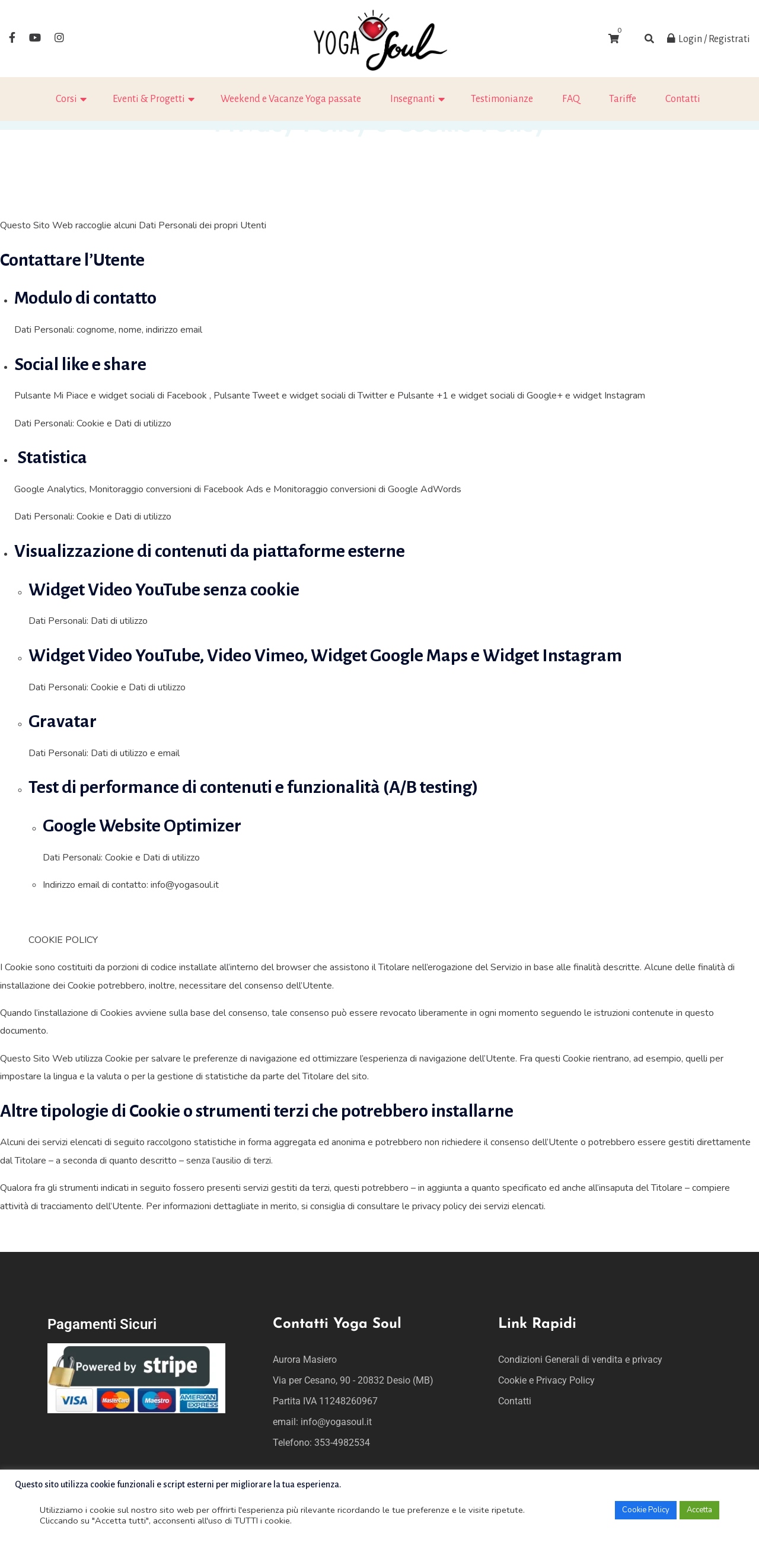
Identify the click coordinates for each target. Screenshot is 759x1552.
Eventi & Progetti (149, 99)
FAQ (571, 99)
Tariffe (622, 99)
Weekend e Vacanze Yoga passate (291, 99)
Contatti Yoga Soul (337, 1324)
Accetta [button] (699, 1510)
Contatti (682, 99)
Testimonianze (502, 99)
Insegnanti (412, 99)
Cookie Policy (645, 1510)
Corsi (66, 99)
